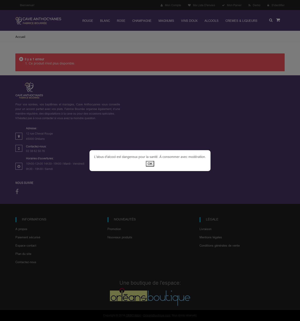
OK (150, 164)
